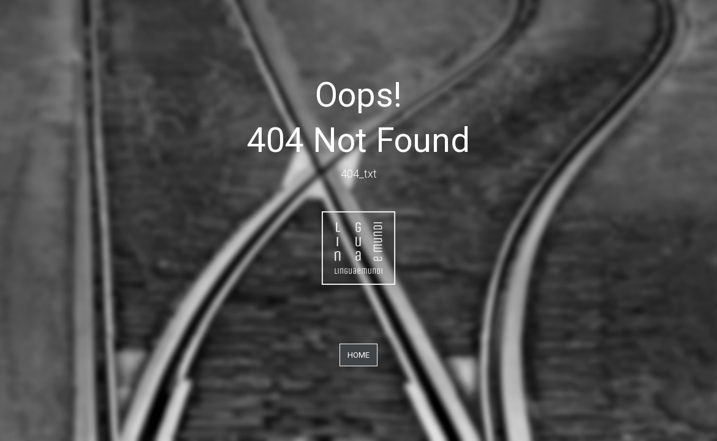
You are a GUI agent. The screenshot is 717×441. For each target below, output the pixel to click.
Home (358, 355)
